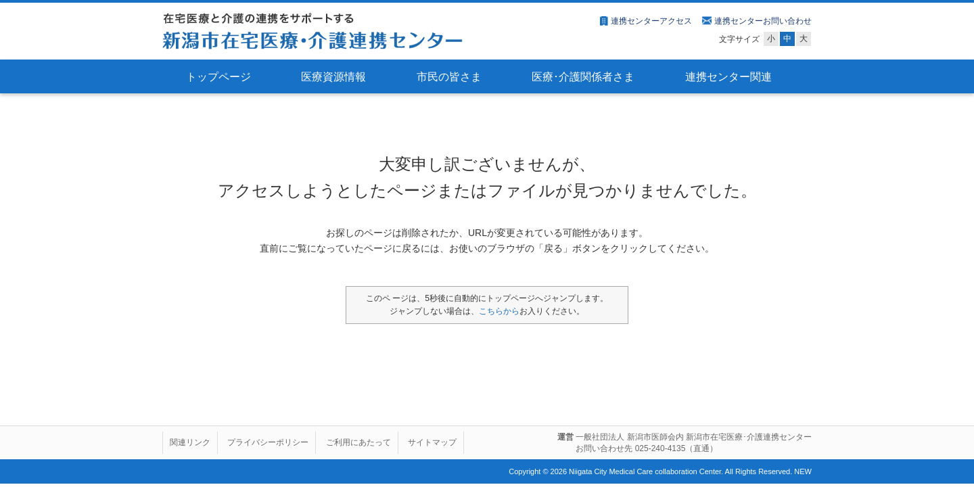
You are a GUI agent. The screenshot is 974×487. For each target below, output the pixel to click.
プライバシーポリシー (267, 442)
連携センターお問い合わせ (763, 21)
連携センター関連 (728, 77)
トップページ (218, 77)
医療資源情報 (333, 77)
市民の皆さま (449, 77)
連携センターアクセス (651, 21)
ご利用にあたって (358, 442)
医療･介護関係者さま (583, 77)
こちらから (499, 311)
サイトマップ (432, 442)
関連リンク (190, 442)
